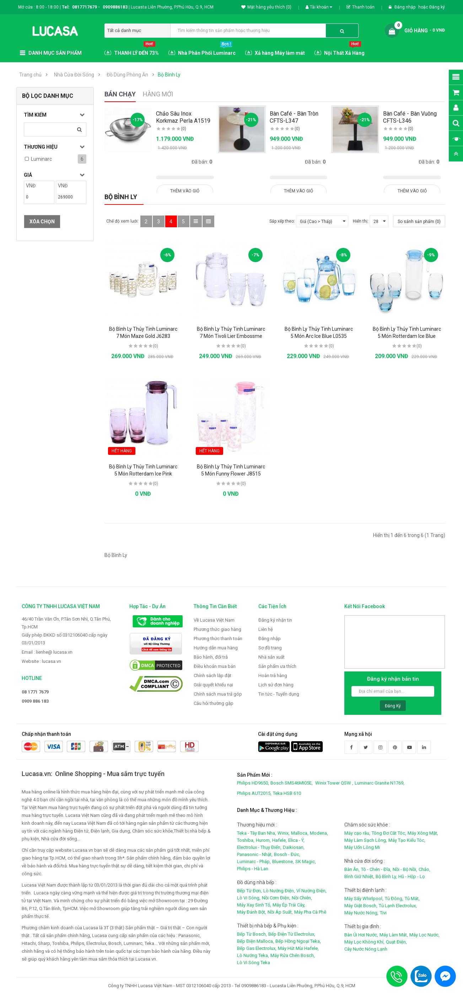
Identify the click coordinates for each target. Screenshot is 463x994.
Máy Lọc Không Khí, (364, 942)
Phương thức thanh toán (218, 638)
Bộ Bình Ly (169, 74)
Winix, (284, 833)
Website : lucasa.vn (41, 661)
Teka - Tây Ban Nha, (256, 833)
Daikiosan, (294, 847)
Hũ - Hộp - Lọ (411, 876)
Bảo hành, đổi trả (211, 657)
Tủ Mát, (412, 898)
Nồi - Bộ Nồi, (405, 869)
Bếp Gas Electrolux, (256, 948)
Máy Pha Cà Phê (310, 912)
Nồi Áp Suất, (280, 912)
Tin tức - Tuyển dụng (278, 694)
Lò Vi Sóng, (248, 897)
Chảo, (424, 869)
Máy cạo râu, (357, 833)
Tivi (383, 912)
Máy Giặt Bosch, (360, 905)
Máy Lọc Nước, (424, 934)
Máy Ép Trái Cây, (289, 905)
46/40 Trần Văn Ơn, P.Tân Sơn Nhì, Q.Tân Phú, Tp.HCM (66, 622)
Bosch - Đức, (287, 854)
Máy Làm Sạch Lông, (365, 840)
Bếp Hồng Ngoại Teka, (298, 941)
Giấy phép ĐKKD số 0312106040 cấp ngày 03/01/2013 (64, 638)
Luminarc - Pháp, (254, 861)
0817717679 (84, 7)
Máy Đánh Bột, (251, 912)
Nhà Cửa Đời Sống (74, 74)
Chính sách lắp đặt (212, 675)
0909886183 (116, 7)
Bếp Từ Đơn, (249, 890)
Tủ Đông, (394, 898)
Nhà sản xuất (271, 657)
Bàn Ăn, (352, 869)
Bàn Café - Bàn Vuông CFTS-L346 (410, 117)
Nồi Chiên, (302, 897)
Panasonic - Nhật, (255, 854)
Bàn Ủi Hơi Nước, (361, 934)
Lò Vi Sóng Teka (253, 962)
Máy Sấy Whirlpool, (363, 898)
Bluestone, (283, 861)
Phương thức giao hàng (217, 629)
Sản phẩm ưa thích (277, 666)
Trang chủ (30, 74)
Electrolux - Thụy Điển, (259, 847)
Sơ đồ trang (270, 647)
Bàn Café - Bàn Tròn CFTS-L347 (294, 117)
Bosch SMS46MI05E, (291, 783)
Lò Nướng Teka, (253, 955)
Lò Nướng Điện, (279, 890)
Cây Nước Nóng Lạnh (365, 949)
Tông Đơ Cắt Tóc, (389, 833)
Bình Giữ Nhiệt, (359, 876)
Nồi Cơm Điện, (276, 897)
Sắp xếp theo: (282, 221)
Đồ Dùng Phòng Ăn (127, 74)
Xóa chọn (42, 221)
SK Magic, (305, 861)
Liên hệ (265, 629)
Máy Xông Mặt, (423, 833)
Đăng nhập (405, 7)
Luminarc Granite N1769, (379, 783)
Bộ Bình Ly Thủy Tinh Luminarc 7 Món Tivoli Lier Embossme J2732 (231, 336)
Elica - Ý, (296, 840)
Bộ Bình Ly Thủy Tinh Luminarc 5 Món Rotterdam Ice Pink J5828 (143, 474)
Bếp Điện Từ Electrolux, (291, 934)
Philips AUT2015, (254, 793)
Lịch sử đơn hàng (276, 684)
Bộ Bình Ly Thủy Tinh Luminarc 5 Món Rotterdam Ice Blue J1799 (407, 336)
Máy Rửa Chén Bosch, (292, 955)
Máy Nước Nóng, (361, 912)
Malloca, (299, 833)
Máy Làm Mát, (393, 934)
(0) (183, 128)
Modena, (319, 833)
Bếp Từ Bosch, (252, 934)
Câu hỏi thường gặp (213, 703)
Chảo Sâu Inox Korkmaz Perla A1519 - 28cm (183, 120)
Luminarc (41, 159)
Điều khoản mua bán (215, 666)
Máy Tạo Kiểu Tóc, (406, 840)
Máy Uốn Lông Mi (362, 847)
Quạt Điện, (396, 942)
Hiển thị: (360, 221)
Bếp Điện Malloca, (255, 941)
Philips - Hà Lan (252, 868)
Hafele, (279, 840)
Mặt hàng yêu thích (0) (266, 7)
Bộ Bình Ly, (386, 876)
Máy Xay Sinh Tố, (254, 905)
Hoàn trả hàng (272, 675)
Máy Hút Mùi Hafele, (298, 948)
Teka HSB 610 (287, 793)
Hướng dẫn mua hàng (216, 647)
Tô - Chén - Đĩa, (376, 869)
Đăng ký (437, 7)
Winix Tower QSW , (334, 783)
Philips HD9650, (253, 783)
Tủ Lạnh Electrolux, (398, 905)
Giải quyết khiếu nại (213, 684)
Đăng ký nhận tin (275, 620)
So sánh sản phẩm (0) (419, 221)
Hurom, (263, 840)
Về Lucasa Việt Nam (214, 620)
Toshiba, (245, 840)
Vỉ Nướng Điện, (311, 890)
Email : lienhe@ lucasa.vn (47, 652)
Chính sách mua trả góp (218, 694)
